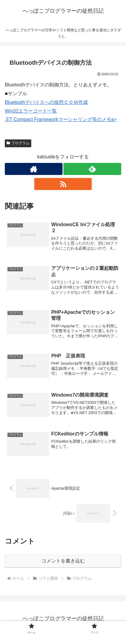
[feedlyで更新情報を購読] (92, 169)
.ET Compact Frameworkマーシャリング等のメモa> (61, 119)
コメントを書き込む (63, 560)
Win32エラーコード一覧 (31, 111)
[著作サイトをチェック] (34, 169)
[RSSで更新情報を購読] (63, 184)
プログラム (18, 143)
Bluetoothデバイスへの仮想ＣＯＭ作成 (46, 102)
